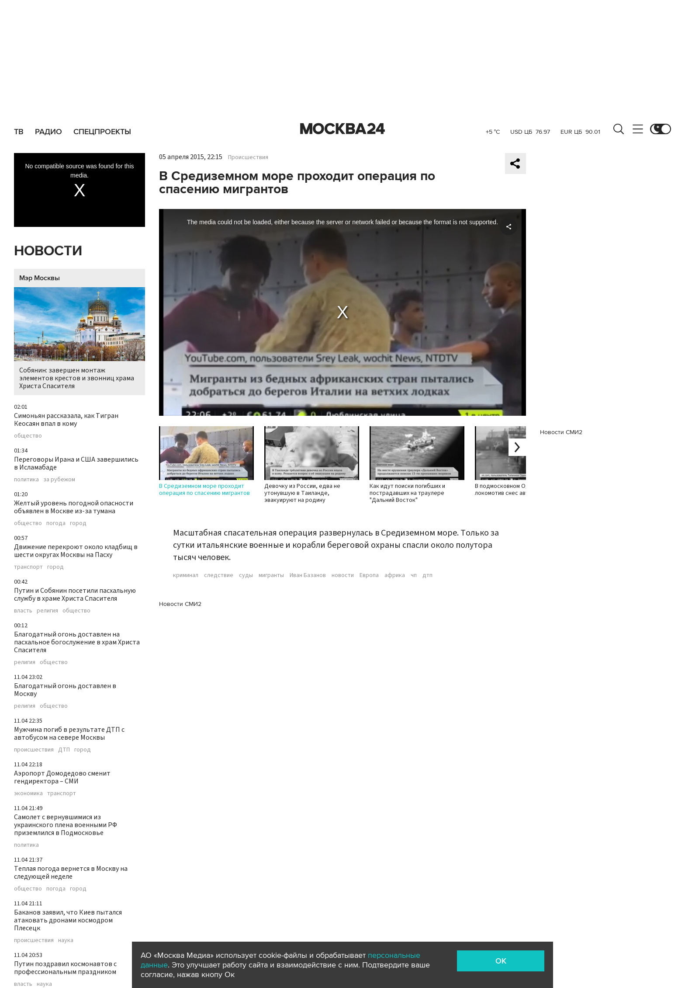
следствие (218, 575)
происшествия (34, 750)
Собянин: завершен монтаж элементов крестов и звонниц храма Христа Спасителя (79, 339)
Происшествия (248, 157)
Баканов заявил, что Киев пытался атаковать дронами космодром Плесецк (68, 920)
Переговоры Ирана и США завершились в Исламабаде (76, 463)
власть (23, 611)
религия (47, 611)
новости (343, 575)
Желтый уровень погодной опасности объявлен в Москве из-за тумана (73, 507)
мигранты (271, 575)
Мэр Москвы (39, 278)
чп (414, 575)
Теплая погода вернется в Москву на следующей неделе (71, 872)
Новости (48, 251)
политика (26, 480)
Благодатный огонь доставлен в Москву (65, 690)
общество (28, 436)
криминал (185, 575)
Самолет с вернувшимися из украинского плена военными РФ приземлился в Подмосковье (65, 825)
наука (65, 940)
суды (246, 575)
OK (500, 961)
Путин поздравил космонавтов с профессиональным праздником (65, 968)
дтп (427, 575)
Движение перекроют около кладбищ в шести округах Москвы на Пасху (76, 551)
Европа (369, 575)
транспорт (28, 567)
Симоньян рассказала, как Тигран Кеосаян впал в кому (66, 419)
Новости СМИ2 (180, 604)
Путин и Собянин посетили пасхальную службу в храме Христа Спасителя (75, 594)
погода (56, 523)
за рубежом (59, 480)
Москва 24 (342, 129)
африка (394, 575)
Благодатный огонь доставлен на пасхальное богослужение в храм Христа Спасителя (77, 642)
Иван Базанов (308, 575)
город (78, 523)
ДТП (64, 750)
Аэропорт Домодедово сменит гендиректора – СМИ (62, 777)
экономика (28, 793)
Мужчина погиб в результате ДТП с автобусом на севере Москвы (69, 733)
